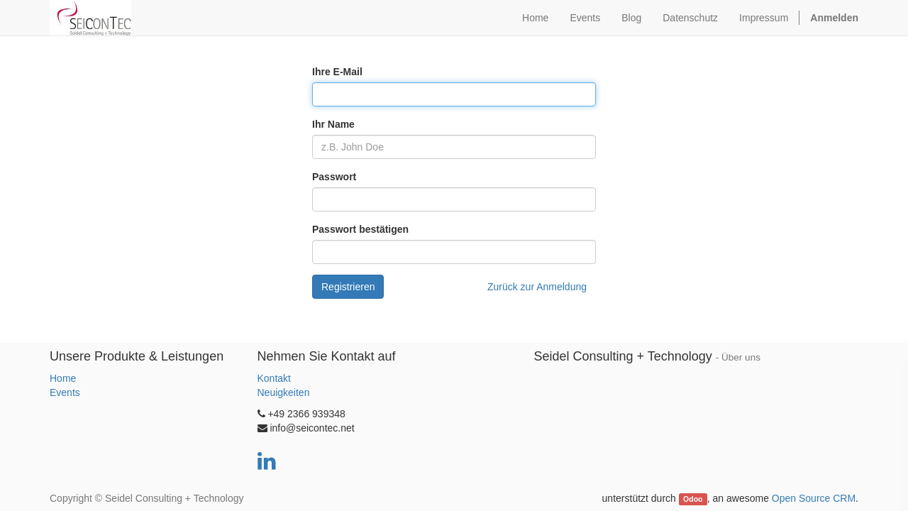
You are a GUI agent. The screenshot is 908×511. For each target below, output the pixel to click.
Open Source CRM (814, 498)
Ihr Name (333, 124)
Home (63, 378)
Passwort (334, 176)
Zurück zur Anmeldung (537, 286)
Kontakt (274, 378)
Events (65, 392)
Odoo (692, 499)
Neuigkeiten (284, 392)
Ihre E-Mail (337, 71)
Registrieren (348, 286)
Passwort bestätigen (360, 229)
